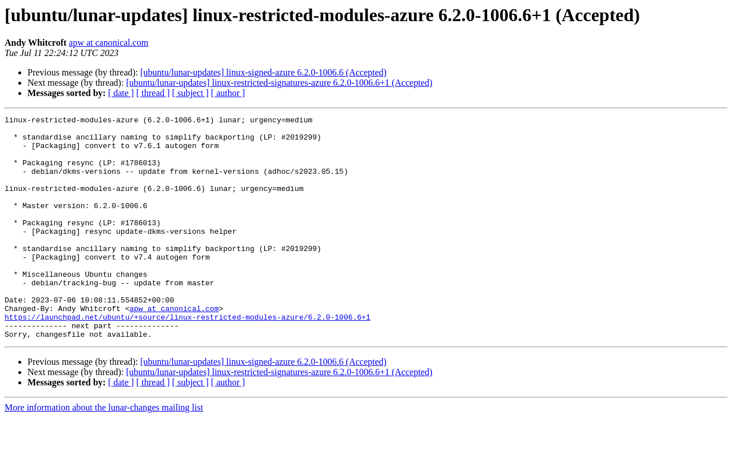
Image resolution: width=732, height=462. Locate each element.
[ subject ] (190, 93)
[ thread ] (153, 93)
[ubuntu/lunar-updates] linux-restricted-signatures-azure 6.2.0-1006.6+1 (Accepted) (279, 82)
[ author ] (228, 93)
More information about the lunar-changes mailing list (104, 452)
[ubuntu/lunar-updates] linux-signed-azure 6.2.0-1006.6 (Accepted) (263, 72)
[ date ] (121, 93)
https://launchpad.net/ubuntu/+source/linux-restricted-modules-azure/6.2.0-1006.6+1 (188, 358)
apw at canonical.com (108, 42)
